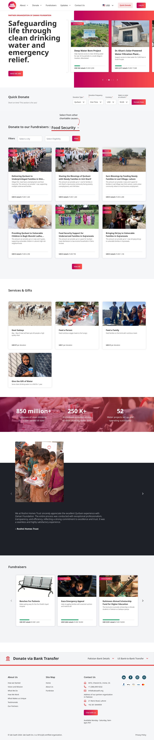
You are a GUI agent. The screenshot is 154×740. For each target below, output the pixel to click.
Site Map (50, 677)
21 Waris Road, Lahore (97, 701)
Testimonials (13, 702)
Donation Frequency (95, 96)
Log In (141, 5)
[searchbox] (26, 138)
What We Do (13, 690)
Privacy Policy (140, 735)
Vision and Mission (15, 687)
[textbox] (106, 5)
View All (77, 266)
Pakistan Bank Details (101, 658)
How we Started (14, 683)
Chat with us (91, 712)
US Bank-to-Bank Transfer (133, 658)
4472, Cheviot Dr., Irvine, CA (99, 683)
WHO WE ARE (15, 73)
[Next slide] (117, 80)
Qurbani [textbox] (77, 102)
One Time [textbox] (94, 102)
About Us (13, 677)
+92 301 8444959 (95, 705)
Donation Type (78, 97)
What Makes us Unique (17, 698)
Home (48, 683)
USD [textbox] (109, 102)
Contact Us (80, 5)
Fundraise (50, 690)
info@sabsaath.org (95, 690)
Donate (35, 5)
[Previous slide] (103, 80)
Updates (64, 5)
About (22, 5)
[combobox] (108, 5)
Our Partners (13, 706)
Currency (109, 97)
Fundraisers (51, 5)
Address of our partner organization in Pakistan (98, 695)
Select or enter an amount (123, 96)
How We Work (13, 694)
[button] (106, 80)
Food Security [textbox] (63, 127)
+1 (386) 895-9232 (95, 687)
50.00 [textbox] (122, 102)
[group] (35, 600)
